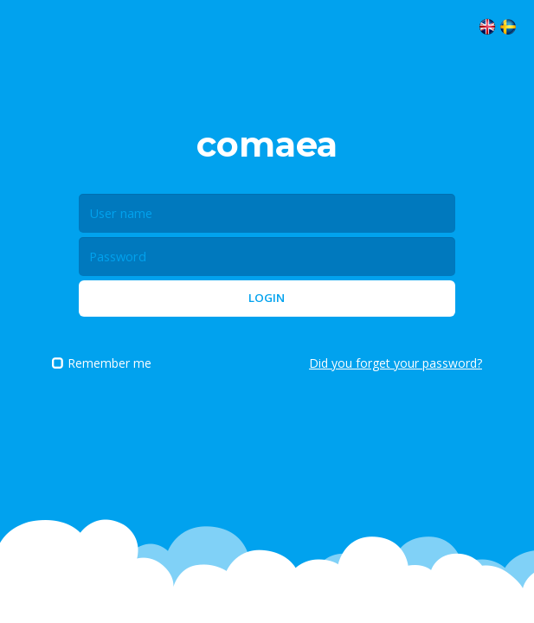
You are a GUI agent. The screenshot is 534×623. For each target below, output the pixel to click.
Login (266, 297)
